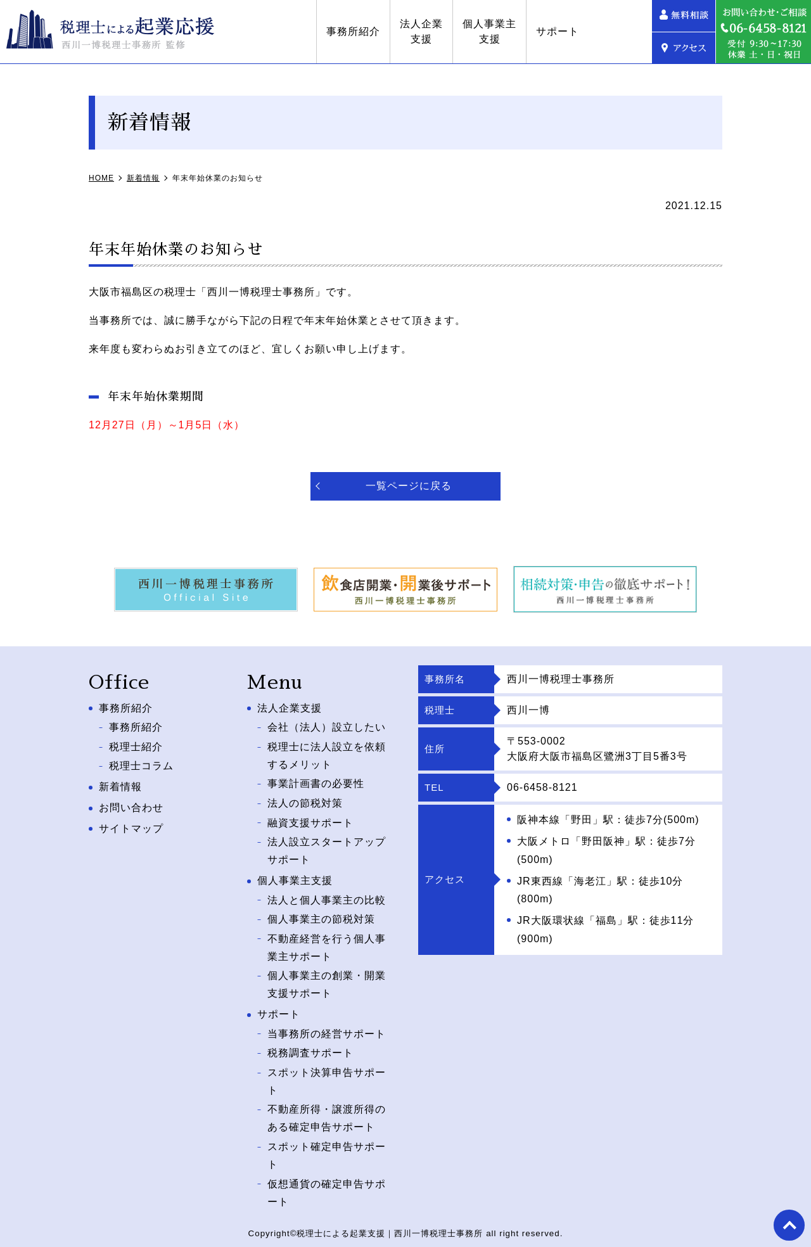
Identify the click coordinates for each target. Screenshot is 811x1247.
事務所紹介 (417, 31)
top (789, 1225)
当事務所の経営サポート (326, 1023)
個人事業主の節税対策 (321, 911)
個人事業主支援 (553, 31)
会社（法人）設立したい (326, 726)
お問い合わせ (131, 804)
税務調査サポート (310, 1042)
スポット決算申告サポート (326, 1069)
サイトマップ (131, 825)
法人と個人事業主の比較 (326, 893)
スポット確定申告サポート (326, 1141)
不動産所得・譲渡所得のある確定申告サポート (326, 1105)
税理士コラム (141, 763)
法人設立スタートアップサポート (326, 845)
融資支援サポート (310, 817)
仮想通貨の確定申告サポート (326, 1178)
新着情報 (120, 783)
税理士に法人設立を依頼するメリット (326, 754)
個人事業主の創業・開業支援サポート (326, 975)
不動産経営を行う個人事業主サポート (326, 939)
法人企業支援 (484, 31)
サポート (620, 31)
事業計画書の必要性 (315, 781)
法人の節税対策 (305, 799)
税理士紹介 (136, 744)
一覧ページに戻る (409, 485)
